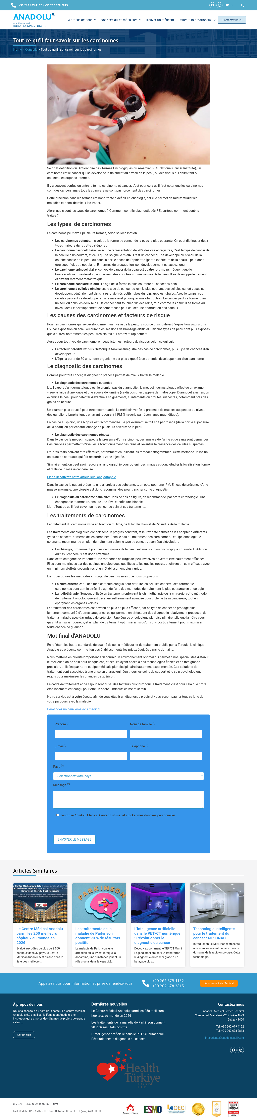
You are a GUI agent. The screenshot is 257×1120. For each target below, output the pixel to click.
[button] (229, 5)
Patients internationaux (197, 20)
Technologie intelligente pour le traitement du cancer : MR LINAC (214, 933)
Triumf (54, 1104)
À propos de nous (82, 20)
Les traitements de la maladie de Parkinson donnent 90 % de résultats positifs (97, 935)
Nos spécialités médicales (121, 20)
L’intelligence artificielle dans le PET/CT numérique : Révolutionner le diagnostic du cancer (128, 1036)
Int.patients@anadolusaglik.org (224, 1037)
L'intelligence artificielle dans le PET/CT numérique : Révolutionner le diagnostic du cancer (157, 935)
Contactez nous (232, 20)
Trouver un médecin (160, 20)
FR (229, 5)
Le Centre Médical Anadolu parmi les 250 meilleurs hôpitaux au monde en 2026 (39, 935)
